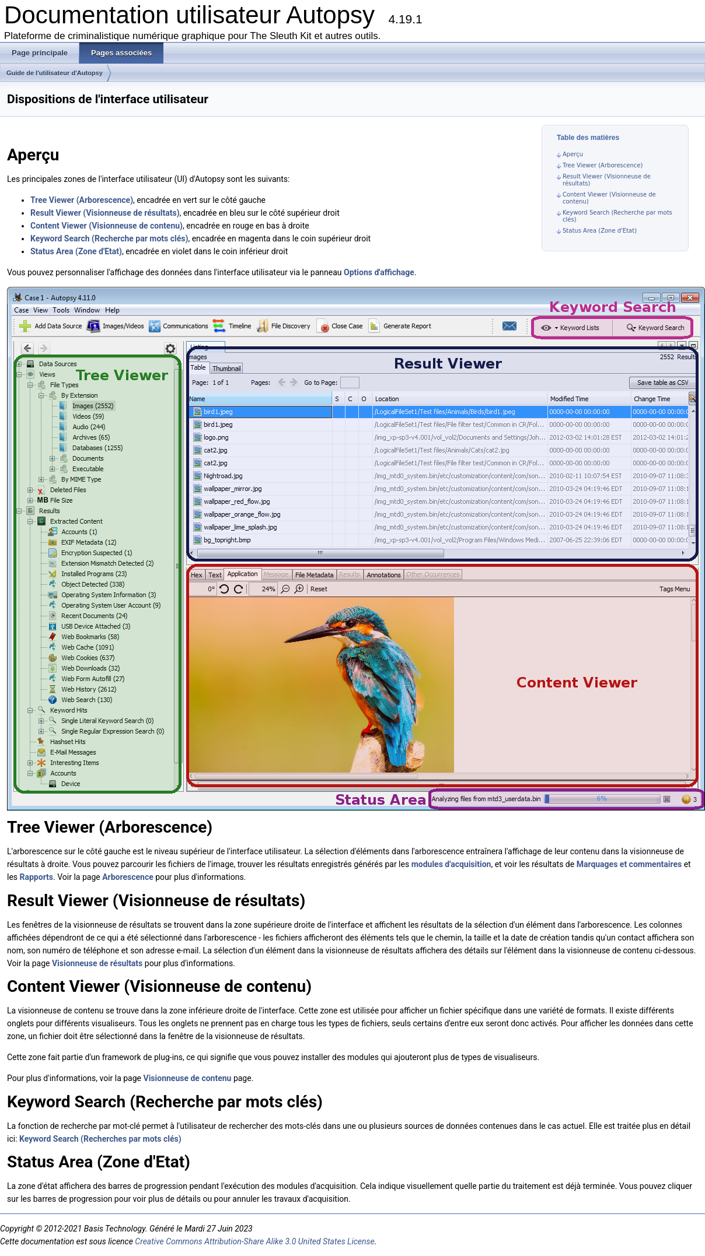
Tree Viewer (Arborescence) (603, 165)
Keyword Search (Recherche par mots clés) (109, 238)
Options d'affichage (379, 272)
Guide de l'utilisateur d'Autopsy (54, 72)
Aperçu (573, 154)
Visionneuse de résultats (97, 963)
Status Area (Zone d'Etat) (600, 230)
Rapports (37, 877)
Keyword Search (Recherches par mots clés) (100, 1138)
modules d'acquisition (451, 864)
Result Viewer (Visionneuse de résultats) (105, 212)
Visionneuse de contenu (187, 1078)
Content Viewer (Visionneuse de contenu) (106, 225)
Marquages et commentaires (629, 864)
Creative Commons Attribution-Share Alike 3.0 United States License (254, 1241)
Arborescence (127, 877)
